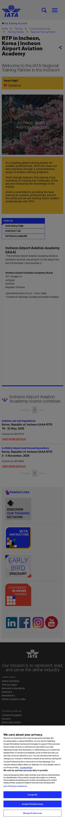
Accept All (32, 798)
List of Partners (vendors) (15, 789)
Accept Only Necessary (32, 807)
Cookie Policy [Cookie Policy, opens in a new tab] (26, 770)
